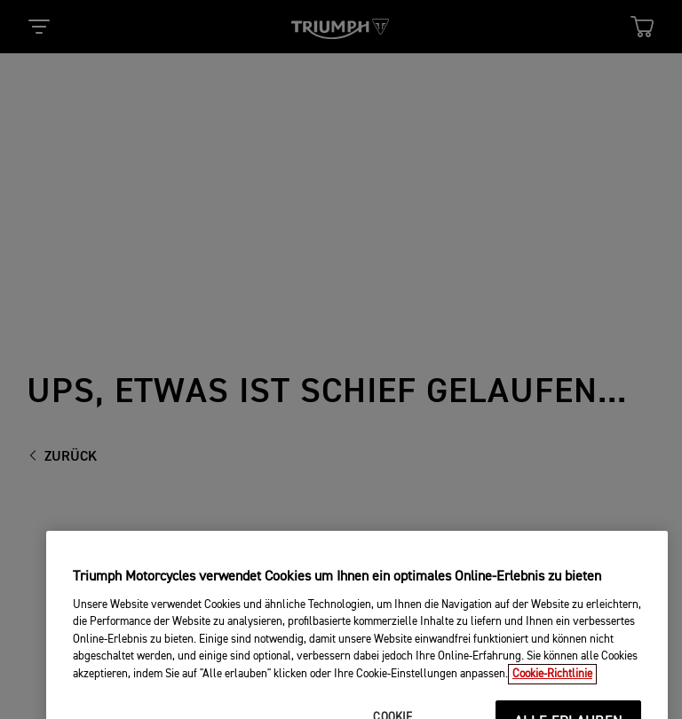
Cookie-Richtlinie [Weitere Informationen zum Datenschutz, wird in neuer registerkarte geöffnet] (552, 685)
